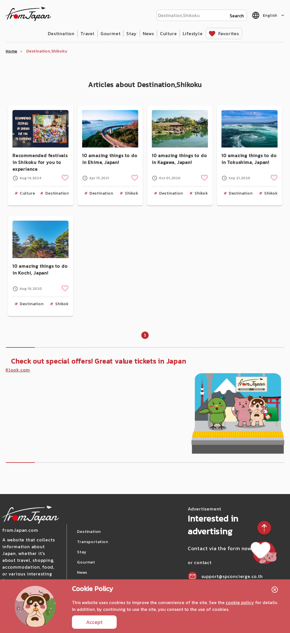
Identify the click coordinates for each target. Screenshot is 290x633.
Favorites (228, 33)
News (148, 33)
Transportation (92, 542)
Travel (87, 33)
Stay (131, 33)
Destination (61, 33)
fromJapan (28, 14)
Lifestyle (192, 33)
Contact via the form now (220, 548)
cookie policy (240, 602)
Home (11, 51)
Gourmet (111, 33)
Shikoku (133, 193)
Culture (168, 33)
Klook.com (18, 369)
